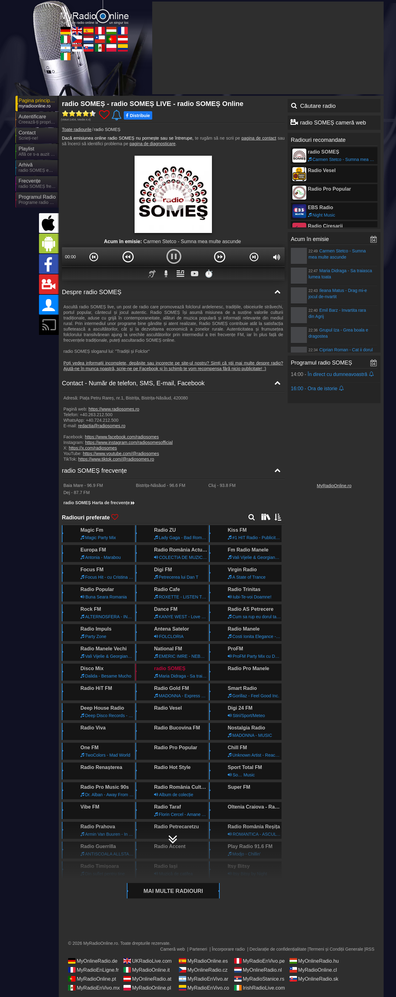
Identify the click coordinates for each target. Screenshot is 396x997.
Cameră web (172, 949)
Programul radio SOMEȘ (321, 363)
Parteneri (198, 949)
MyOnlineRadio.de (93, 961)
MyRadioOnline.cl (313, 970)
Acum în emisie (310, 239)
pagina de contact (259, 138)
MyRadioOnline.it (146, 970)
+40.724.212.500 (102, 420)
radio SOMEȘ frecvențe (94, 470)
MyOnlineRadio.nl (258, 970)
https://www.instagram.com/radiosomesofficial (129, 442)
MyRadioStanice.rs (259, 979)
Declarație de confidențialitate (278, 949)
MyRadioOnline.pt (92, 979)
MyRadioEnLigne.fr (93, 970)
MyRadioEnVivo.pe (259, 961)
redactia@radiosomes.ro (101, 425)
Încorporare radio (228, 949)
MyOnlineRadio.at (147, 979)
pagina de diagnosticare (153, 143)
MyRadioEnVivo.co (204, 988)
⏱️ (208, 273)
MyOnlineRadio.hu (314, 961)
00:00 (70, 256)
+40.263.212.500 (96, 414)
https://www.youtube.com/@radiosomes (121, 453)
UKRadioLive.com (147, 961)
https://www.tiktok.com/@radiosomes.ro (116, 459)
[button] (93, 256)
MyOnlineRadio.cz (203, 970)
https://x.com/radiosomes (93, 448)
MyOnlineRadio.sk (314, 979)
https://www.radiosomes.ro (113, 409)
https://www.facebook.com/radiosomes (122, 436)
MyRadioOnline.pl (147, 988)
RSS (369, 949)
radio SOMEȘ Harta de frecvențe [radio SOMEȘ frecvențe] (99, 502)
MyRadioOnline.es (203, 961)
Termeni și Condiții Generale (336, 949)
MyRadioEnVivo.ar (203, 979)
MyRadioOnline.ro (334, 485)
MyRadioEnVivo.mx (94, 988)
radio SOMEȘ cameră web (333, 123)
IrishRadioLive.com (259, 988)
